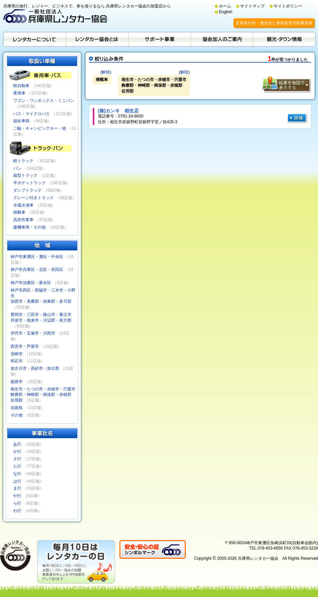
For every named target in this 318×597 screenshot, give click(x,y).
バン (17, 168)
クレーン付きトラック (33, 197)
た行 (17, 466)
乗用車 (19, 93)
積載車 (19, 212)
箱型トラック (25, 175)
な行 (17, 473)
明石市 (16, 361)
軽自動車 (21, 85)
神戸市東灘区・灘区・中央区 (36, 256)
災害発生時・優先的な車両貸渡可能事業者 (274, 23)
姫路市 (16, 381)
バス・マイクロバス (31, 113)
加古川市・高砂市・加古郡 (34, 368)
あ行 (17, 444)
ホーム (225, 6)
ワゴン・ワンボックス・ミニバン (43, 100)
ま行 (17, 488)
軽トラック (23, 160)
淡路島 (16, 407)
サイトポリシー (288, 6)
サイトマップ (252, 6)
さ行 (17, 458)
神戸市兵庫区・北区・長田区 (36, 269)
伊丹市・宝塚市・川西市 (32, 333)
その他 (16, 415)
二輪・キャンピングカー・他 (39, 128)
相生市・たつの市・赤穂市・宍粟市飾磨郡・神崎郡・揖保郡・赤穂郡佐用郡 (42, 395)
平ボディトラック (29, 182)
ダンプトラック (27, 190)
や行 (17, 495)
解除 (106, 72)
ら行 (17, 503)
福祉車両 (21, 121)
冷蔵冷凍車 (23, 205)
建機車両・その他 (29, 227)
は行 (17, 481)
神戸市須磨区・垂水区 (30, 282)
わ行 (17, 510)
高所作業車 (23, 219)
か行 (17, 451)
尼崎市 (16, 353)
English (225, 11)
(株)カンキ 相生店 (118, 110)
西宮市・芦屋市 (24, 346)
